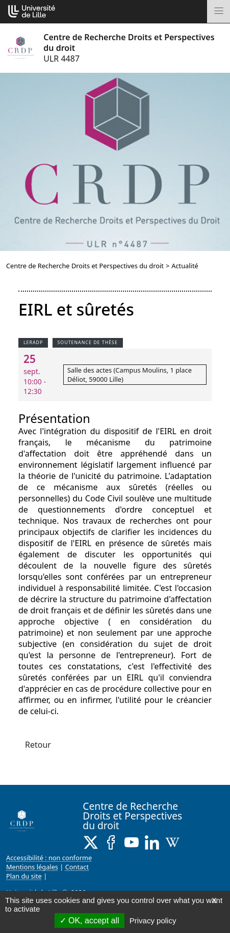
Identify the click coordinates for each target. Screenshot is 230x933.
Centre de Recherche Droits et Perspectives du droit (85, 265)
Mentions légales (32, 866)
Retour (38, 744)
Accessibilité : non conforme (49, 857)
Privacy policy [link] (153, 920)
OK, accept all (89, 920)
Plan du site (24, 876)
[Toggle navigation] (218, 11)
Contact (77, 866)
